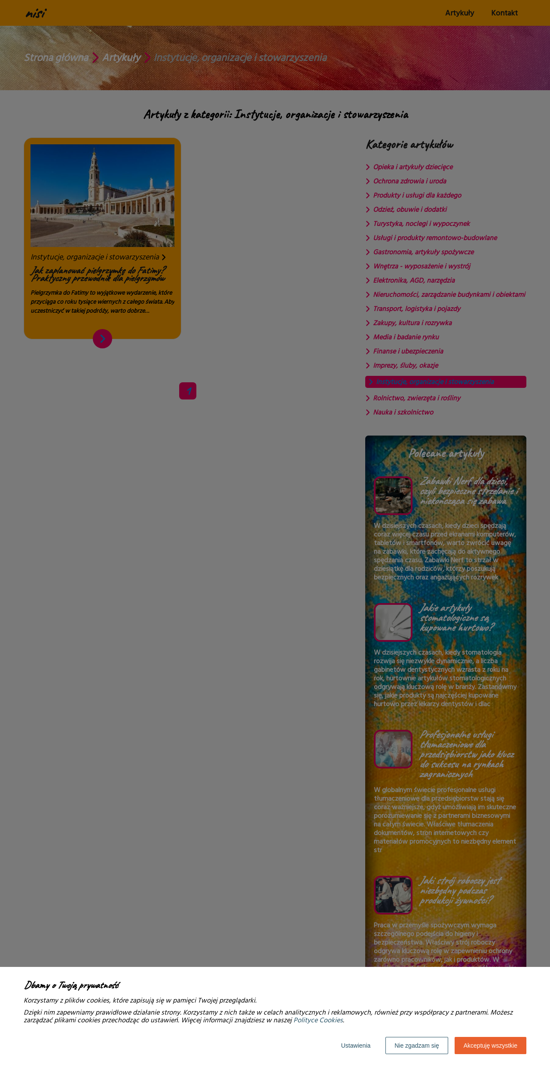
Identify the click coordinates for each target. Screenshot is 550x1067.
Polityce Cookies (318, 1020)
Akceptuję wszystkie (490, 1045)
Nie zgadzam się (416, 1045)
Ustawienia (355, 1045)
